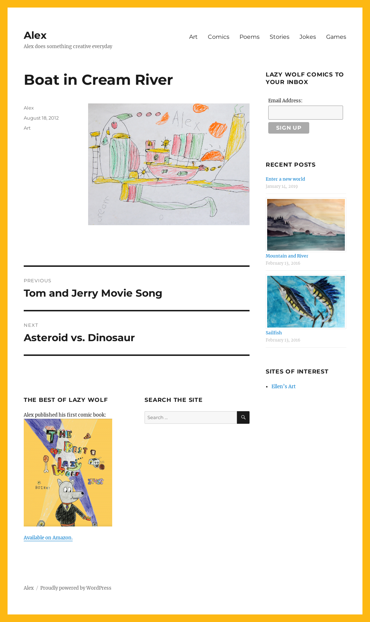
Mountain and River (287, 256)
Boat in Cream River (98, 79)
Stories (279, 36)
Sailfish (274, 332)
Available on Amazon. (48, 538)
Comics (218, 36)
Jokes (308, 36)
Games (336, 36)
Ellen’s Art (283, 387)
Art (193, 36)
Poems (249, 36)
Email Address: (285, 101)
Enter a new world (285, 179)
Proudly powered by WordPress (75, 588)
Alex (35, 35)
